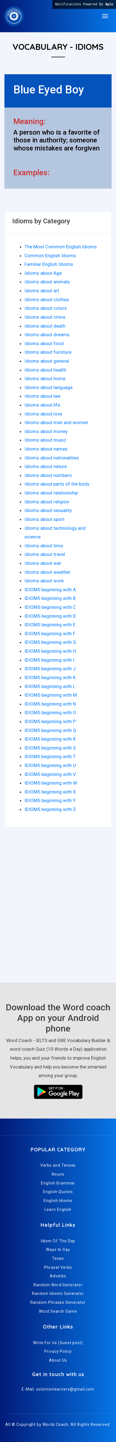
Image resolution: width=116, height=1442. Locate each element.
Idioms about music (45, 440)
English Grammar (58, 1183)
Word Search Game (58, 1311)
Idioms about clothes (46, 299)
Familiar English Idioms (48, 264)
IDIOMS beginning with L (49, 686)
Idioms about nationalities (51, 458)
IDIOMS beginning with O (50, 712)
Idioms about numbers (48, 475)
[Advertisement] (58, 908)
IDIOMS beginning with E (49, 624)
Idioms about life (42, 405)
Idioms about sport (44, 519)
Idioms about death (44, 326)
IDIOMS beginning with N (50, 704)
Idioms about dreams (47, 334)
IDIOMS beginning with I (49, 660)
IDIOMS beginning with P (50, 721)
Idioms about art (41, 290)
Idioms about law (42, 396)
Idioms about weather (47, 572)
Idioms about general (46, 361)
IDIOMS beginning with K (50, 677)
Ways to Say (58, 1249)
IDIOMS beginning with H (50, 651)
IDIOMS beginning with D (50, 616)
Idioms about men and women (56, 422)
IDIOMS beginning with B (50, 598)
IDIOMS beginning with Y (50, 800)
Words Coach (55, 1424)
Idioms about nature (45, 466)
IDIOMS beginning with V (50, 774)
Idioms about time (43, 545)
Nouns (58, 1174)
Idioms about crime (44, 317)
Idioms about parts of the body (56, 484)
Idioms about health (45, 370)
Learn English (58, 1209)
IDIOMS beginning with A (50, 589)
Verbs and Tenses (58, 1165)
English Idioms (58, 1200)
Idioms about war (42, 563)
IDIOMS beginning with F (49, 633)
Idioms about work (44, 580)
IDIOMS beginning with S (50, 748)
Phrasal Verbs (58, 1267)
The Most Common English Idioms (60, 246)
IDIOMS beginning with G (50, 642)
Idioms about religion (46, 501)
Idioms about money (46, 431)
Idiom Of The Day (58, 1241)
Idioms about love (43, 414)
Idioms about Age (43, 273)
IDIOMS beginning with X (50, 792)
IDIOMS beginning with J (50, 668)
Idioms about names (46, 449)
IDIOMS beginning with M (50, 695)
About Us (58, 1360)
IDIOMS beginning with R (50, 739)
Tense (58, 1258)
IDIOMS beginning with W (50, 783)
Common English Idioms (50, 255)
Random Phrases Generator (57, 1302)
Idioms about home (44, 378)
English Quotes (58, 1191)
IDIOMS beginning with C (50, 607)
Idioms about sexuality (48, 510)
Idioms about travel (44, 554)
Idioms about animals (47, 282)
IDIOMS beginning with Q (50, 730)
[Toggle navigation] (105, 16)
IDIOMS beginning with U (50, 765)
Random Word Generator (57, 1285)
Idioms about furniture (47, 352)
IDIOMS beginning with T (50, 756)
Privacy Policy (58, 1351)
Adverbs (58, 1276)
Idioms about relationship (51, 493)
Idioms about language (48, 387)
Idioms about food (44, 343)
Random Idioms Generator (58, 1293)
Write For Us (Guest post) (58, 1342)
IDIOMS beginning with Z (50, 809)
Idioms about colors (45, 308)
